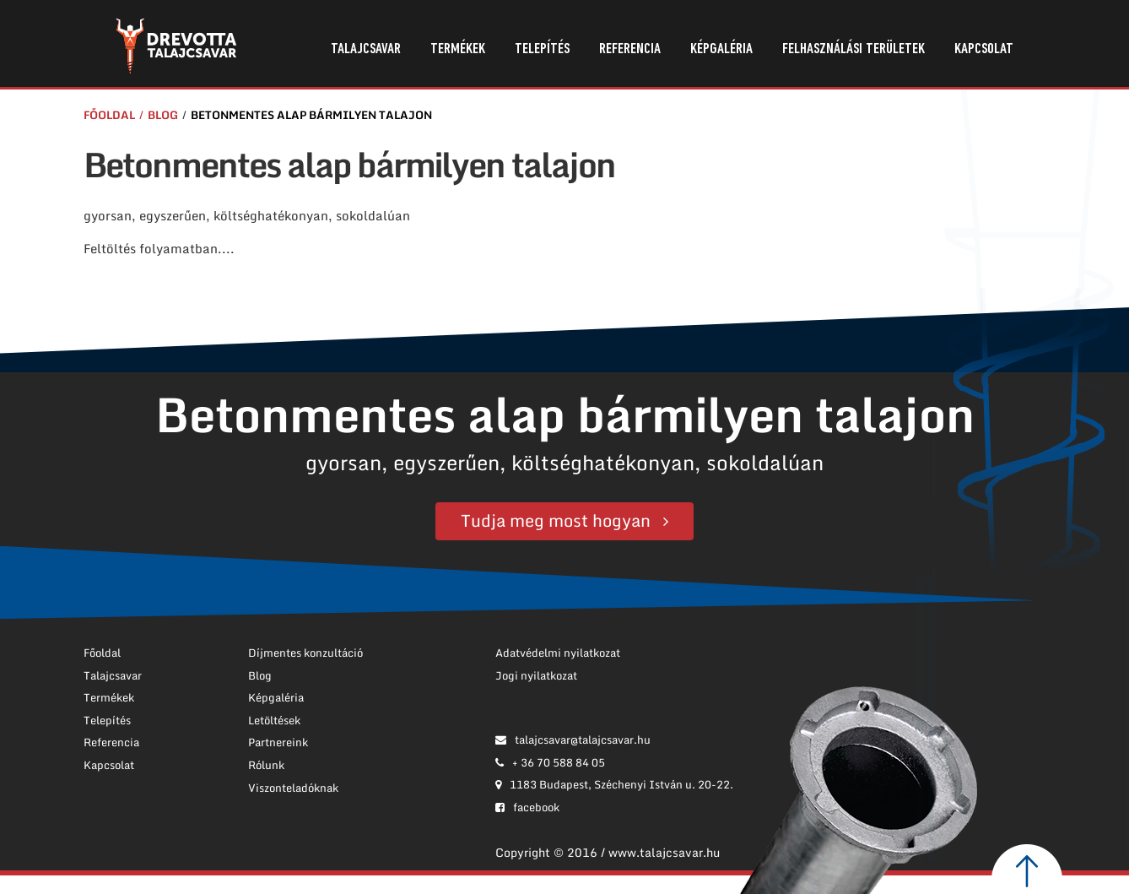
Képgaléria (721, 49)
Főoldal (109, 115)
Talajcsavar (366, 49)
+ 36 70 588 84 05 (550, 762)
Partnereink (278, 742)
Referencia (630, 49)
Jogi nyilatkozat (536, 675)
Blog (163, 115)
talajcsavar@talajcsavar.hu (573, 739)
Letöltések (274, 720)
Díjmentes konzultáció (305, 652)
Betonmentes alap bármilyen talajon (311, 115)
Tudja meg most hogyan (556, 520)
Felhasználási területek (853, 49)
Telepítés (542, 49)
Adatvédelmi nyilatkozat (557, 652)
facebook (527, 807)
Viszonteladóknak (293, 787)
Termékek (457, 49)
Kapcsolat (983, 49)
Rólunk (266, 765)
